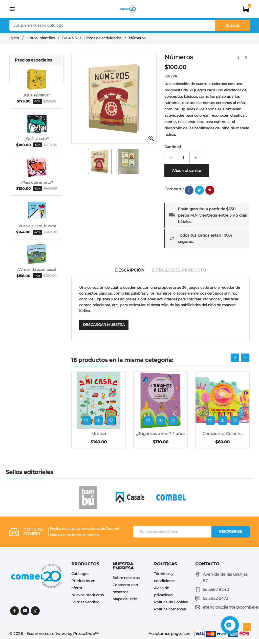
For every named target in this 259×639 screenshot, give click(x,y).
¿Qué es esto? (36, 138)
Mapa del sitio (125, 599)
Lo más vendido (85, 602)
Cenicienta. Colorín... (223, 433)
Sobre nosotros (126, 577)
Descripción (129, 270)
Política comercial (170, 609)
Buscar (232, 25)
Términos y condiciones (164, 577)
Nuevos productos (87, 595)
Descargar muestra (104, 324)
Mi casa (98, 433)
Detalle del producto (179, 270)
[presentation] (234, 357)
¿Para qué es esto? (36, 182)
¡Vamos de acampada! (36, 269)
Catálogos (80, 573)
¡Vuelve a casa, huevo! (36, 226)
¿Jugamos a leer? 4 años (160, 433)
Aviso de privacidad (163, 591)
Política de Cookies (171, 602)
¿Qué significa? (36, 95)
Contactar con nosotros (125, 588)
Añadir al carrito (186, 170)
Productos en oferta (83, 584)
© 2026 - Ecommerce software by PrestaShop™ (54, 633)
